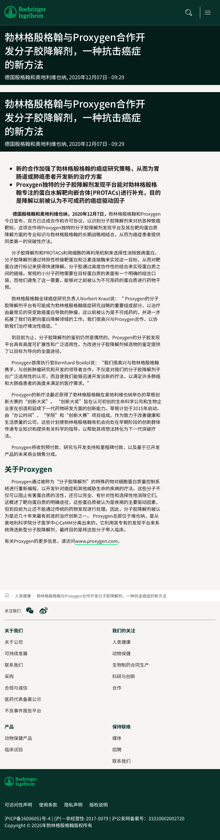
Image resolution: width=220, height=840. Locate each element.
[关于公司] (14, 641)
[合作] (116, 687)
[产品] (9, 726)
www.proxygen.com (96, 540)
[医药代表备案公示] (23, 699)
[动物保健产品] (18, 737)
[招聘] (116, 749)
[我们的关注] (123, 630)
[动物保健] (121, 653)
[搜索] (190, 12)
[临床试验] (14, 749)
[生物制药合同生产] (130, 664)
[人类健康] (121, 641)
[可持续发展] (16, 653)
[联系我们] (121, 760)
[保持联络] (121, 726)
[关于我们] (14, 630)
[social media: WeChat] (29, 610)
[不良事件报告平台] (23, 710)
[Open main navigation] (209, 12)
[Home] (7, 596)
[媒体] (116, 737)
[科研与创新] (123, 676)
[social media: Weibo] (43, 610)
